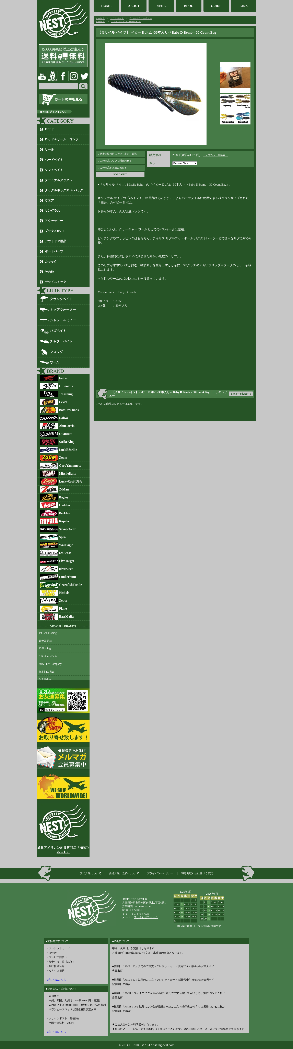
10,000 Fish (45, 640)
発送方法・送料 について (124, 873)
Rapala (64, 521)
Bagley (63, 497)
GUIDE (216, 6)
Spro (62, 537)
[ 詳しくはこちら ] (57, 979)
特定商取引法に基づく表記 (197, 873)
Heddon (64, 505)
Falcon (63, 378)
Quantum (65, 433)
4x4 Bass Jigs (46, 671)
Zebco (63, 600)
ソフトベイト (117, 18)
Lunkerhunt (67, 576)
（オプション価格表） (215, 155)
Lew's (63, 402)
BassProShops (69, 410)
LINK (243, 6)
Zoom (63, 457)
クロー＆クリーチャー (140, 18)
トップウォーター (63, 309)
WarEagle (66, 545)
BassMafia (66, 616)
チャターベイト (61, 341)
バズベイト (58, 330)
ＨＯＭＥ (100, 18)
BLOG (188, 6)
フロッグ (56, 352)
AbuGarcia (66, 426)
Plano (63, 608)
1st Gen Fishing (48, 632)
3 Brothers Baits (48, 656)
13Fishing (66, 394)
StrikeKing (66, 441)
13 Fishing (45, 648)
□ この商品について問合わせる (115, 160)
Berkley (64, 513)
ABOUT (134, 6)
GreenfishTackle (70, 584)
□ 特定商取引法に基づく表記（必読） (118, 153)
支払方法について (90, 873)
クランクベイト (61, 299)
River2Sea (66, 569)
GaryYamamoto (70, 465)
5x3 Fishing (45, 679)
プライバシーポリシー (160, 873)
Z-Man (64, 489)
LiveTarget (66, 561)
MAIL (161, 6)
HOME (106, 6)
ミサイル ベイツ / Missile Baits (126, 21)
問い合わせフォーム (146, 917)
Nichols (64, 592)
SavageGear (67, 529)
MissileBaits (67, 473)
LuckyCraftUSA (70, 481)
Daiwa (63, 418)
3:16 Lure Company (50, 663)
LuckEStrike (68, 449)
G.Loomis (66, 386)
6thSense (65, 553)
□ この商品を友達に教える (112, 167)
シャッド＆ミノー (63, 320)
